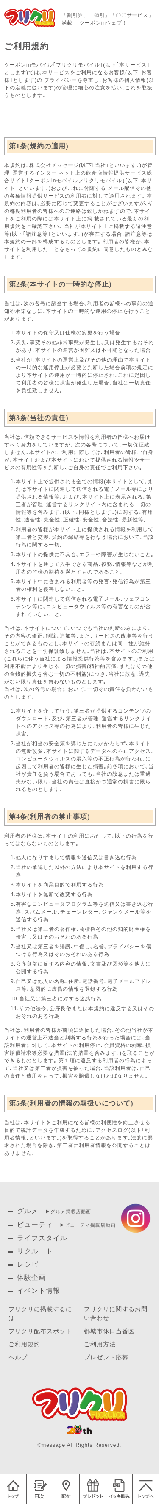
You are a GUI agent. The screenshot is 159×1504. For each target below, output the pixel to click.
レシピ (28, 1264)
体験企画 (31, 1277)
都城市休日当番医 (109, 1331)
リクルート (35, 1251)
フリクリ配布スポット (40, 1331)
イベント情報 (38, 1290)
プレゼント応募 (106, 1357)
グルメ (28, 1210)
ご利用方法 (100, 1344)
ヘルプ (18, 1357)
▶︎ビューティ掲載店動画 (88, 1225)
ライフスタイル (42, 1238)
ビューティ (35, 1224)
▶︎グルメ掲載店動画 (68, 1211)
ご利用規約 (24, 1344)
